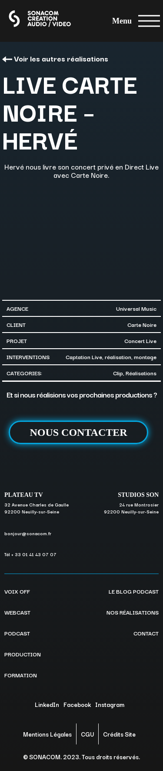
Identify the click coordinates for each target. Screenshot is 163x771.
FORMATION (20, 674)
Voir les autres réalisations (55, 58)
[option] (81, 238)
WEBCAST (17, 612)
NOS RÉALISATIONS (132, 612)
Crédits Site (119, 734)
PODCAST (17, 632)
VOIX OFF (17, 591)
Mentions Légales (47, 734)
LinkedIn (47, 704)
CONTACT (146, 632)
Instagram (109, 704)
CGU (87, 734)
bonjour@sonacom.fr (27, 533)
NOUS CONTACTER (78, 432)
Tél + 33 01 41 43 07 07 (30, 554)
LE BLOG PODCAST (134, 591)
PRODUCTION (22, 653)
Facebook (77, 704)
